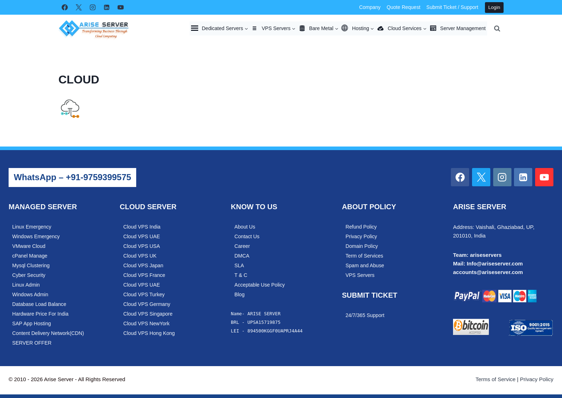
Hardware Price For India (41, 314)
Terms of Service (496, 379)
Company (370, 7)
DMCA (241, 256)
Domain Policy (362, 246)
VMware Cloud (29, 246)
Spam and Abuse (365, 265)
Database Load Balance (39, 304)
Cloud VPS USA (142, 246)
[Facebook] (64, 7)
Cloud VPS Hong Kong (149, 333)
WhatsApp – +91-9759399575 (72, 177)
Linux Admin (26, 285)
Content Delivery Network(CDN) (48, 333)
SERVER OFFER (32, 343)
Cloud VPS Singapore (148, 314)
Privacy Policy (362, 236)
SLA (239, 265)
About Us (245, 227)
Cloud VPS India (142, 227)
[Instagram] (92, 7)
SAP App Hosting (32, 323)
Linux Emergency (32, 227)
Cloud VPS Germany (147, 304)
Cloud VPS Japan (143, 265)
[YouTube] (120, 7)
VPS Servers (360, 275)
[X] (78, 7)
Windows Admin (30, 294)
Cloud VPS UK (140, 256)
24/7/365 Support (365, 315)
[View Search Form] (497, 28)
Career (242, 246)
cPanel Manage (30, 256)
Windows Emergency (36, 236)
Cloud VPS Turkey (144, 294)
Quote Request (403, 7)
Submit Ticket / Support (452, 7)
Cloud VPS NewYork (146, 323)
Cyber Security (29, 275)
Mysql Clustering (31, 265)
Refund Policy (361, 227)
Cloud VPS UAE (142, 236)
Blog (239, 294)
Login (494, 7)
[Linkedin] (106, 7)
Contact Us (247, 236)
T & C (241, 275)
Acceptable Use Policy (260, 285)
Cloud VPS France (144, 275)
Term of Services (365, 256)
